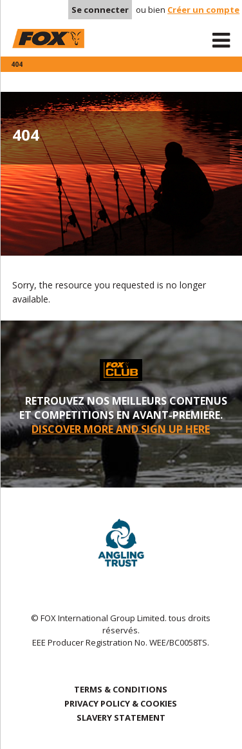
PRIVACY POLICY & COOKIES (120, 703)
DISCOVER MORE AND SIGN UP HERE (121, 429)
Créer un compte (203, 9)
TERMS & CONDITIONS (120, 689)
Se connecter (100, 9)
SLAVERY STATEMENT (121, 717)
